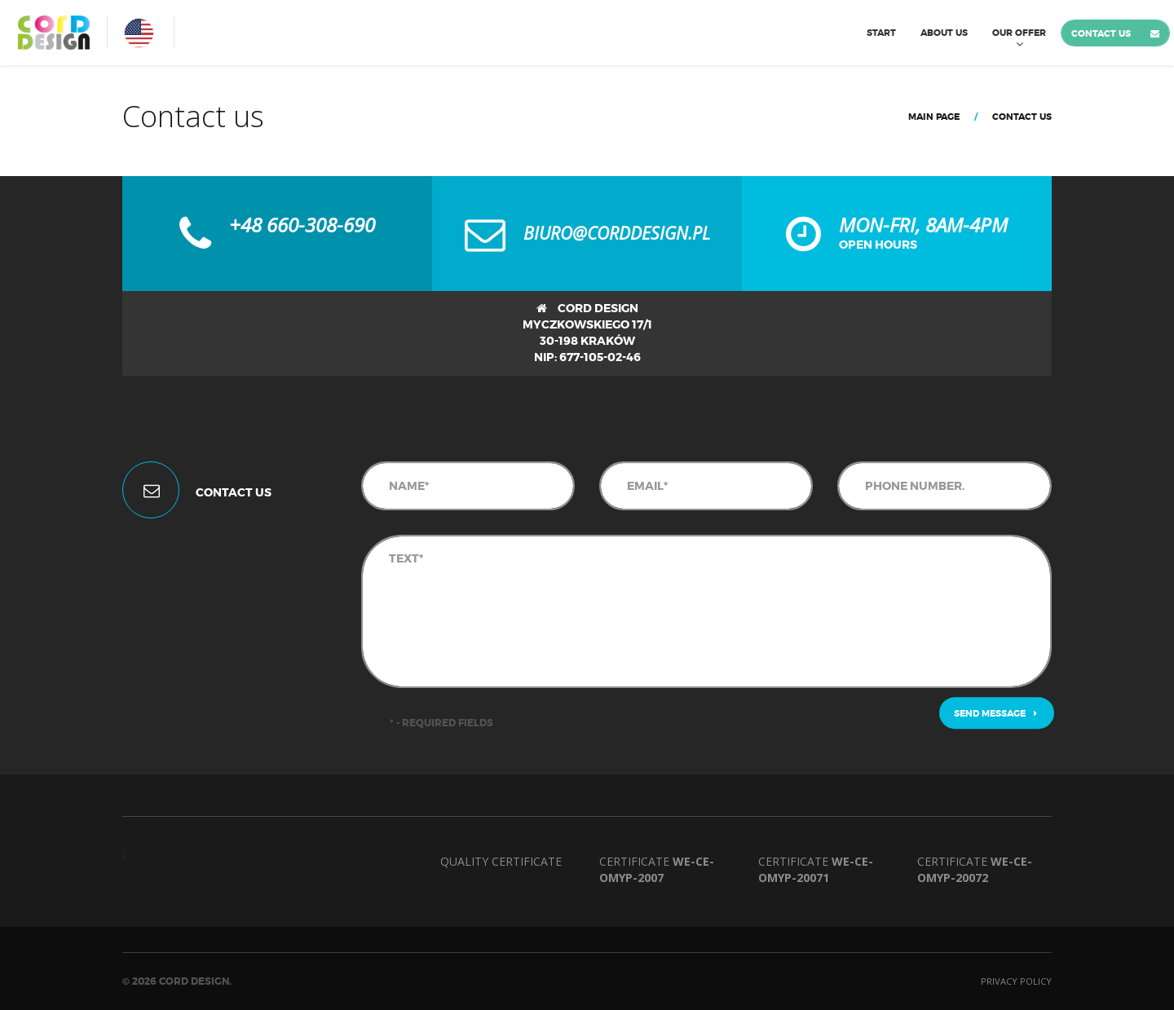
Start (881, 32)
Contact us (1101, 33)
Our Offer (1019, 32)
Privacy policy (1016, 981)
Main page (934, 116)
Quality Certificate (501, 861)
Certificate (656, 869)
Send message (995, 713)
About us (944, 32)
